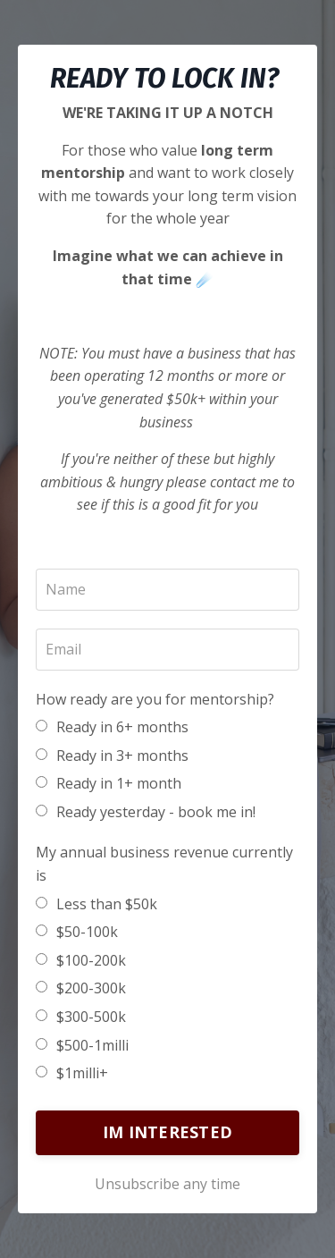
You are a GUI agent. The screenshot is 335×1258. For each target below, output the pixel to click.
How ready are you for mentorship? (155, 699)
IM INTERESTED (167, 1132)
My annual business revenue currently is (164, 863)
